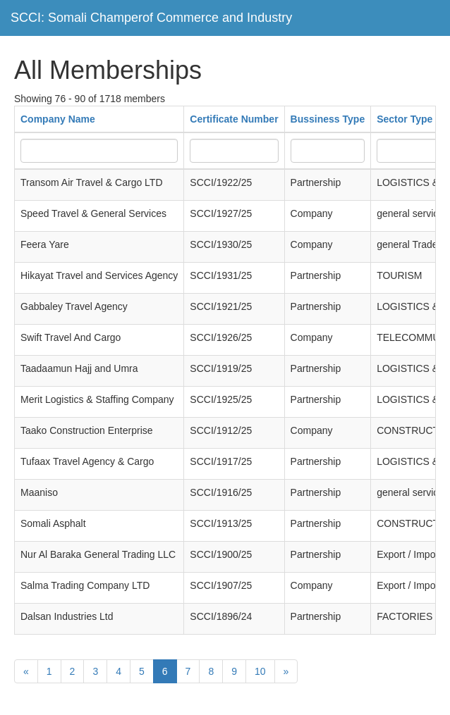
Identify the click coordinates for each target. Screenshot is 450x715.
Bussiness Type (328, 119)
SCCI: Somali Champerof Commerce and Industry (151, 18)
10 (260, 671)
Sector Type (404, 119)
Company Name (57, 119)
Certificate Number (234, 119)
